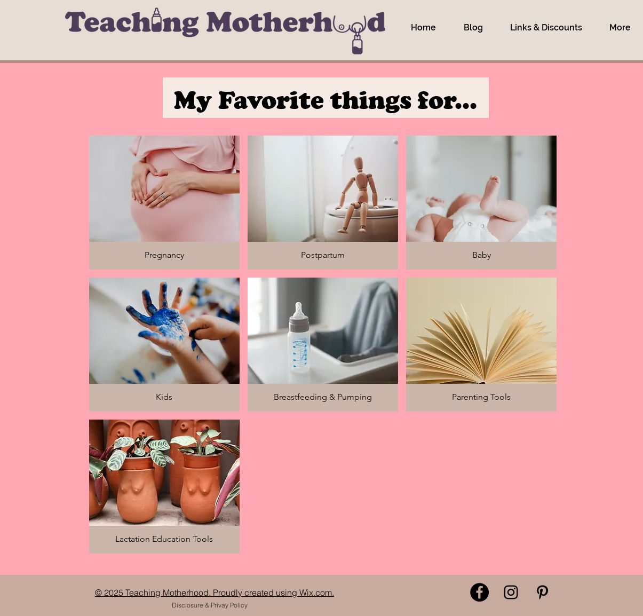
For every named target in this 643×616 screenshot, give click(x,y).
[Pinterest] (542, 592)
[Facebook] (479, 592)
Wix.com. (316, 592)
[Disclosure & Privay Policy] (210, 605)
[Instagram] (511, 592)
